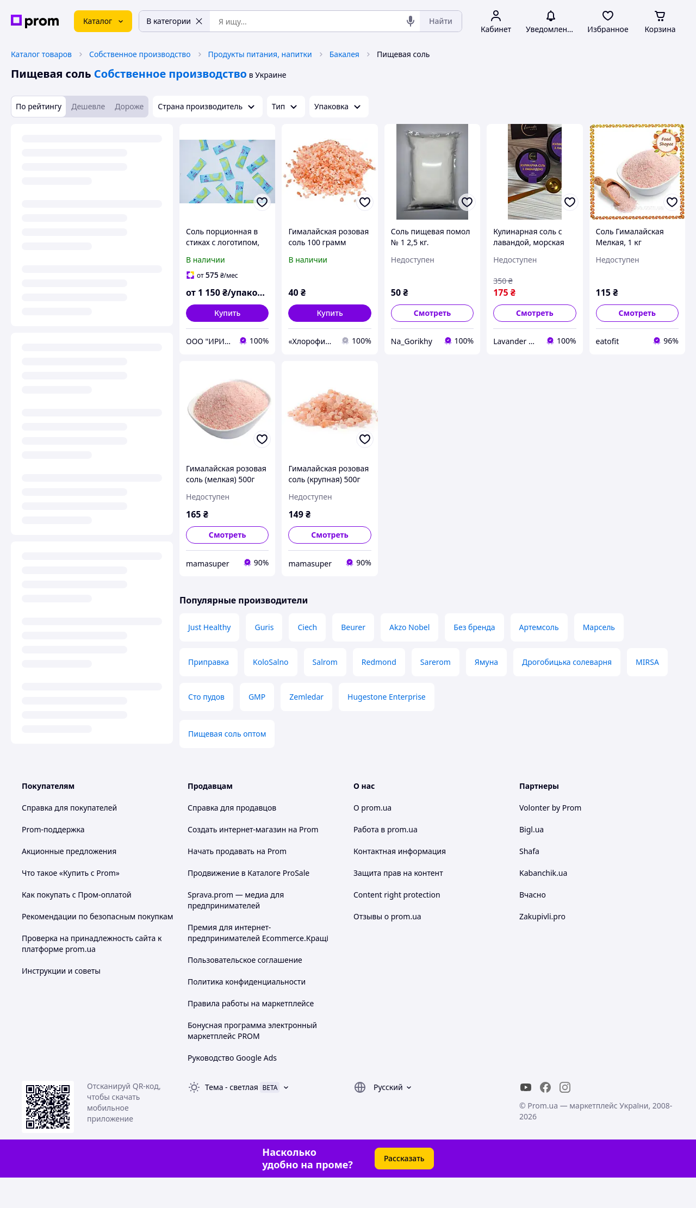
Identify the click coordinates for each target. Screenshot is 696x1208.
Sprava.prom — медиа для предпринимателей (236, 900)
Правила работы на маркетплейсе (251, 1003)
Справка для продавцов (232, 807)
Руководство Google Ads (232, 1058)
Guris (264, 627)
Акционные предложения (69, 851)
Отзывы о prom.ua (387, 916)
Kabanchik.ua (543, 873)
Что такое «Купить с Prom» (71, 873)
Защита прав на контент (398, 873)
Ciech (307, 627)
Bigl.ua (531, 829)
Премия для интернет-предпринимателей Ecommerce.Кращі (258, 932)
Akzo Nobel (409, 627)
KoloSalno (271, 662)
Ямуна (486, 662)
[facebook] (545, 1087)
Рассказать (404, 1158)
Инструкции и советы (61, 971)
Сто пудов (206, 697)
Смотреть (432, 313)
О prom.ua (372, 807)
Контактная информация (399, 851)
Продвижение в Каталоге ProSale (248, 873)
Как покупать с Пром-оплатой (77, 894)
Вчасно (532, 894)
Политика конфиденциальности (247, 981)
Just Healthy (209, 627)
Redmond (379, 662)
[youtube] (525, 1087)
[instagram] (564, 1087)
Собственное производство (140, 54)
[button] (227, 313)
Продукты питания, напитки (260, 54)
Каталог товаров (41, 54)
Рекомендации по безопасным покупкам (97, 916)
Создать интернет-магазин (237, 829)
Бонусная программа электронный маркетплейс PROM (252, 1030)
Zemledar (306, 697)
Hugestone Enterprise (386, 697)
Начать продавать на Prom (237, 851)
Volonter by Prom (550, 807)
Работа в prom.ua (385, 829)
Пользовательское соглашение (245, 960)
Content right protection (396, 894)
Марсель (599, 627)
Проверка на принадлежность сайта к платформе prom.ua (91, 943)
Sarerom (435, 662)
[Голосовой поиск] (410, 21)
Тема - (231, 1087)
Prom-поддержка (53, 829)
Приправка (208, 662)
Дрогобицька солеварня (567, 662)
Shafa (529, 851)
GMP (256, 697)
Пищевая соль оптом (227, 733)
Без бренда (474, 627)
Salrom (325, 662)
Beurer (353, 627)
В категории (174, 21)
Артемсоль (539, 627)
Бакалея (344, 54)
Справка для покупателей (69, 807)
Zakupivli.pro (542, 916)
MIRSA (647, 662)
